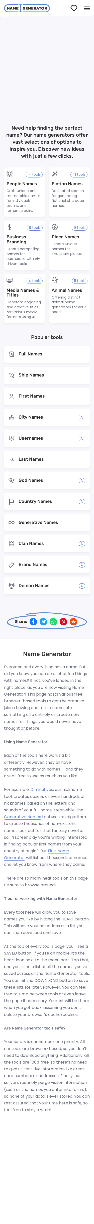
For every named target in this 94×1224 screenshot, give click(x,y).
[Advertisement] (47, 71)
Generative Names (22, 817)
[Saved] (74, 8)
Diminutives (42, 789)
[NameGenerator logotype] (27, 8)
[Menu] (87, 8)
